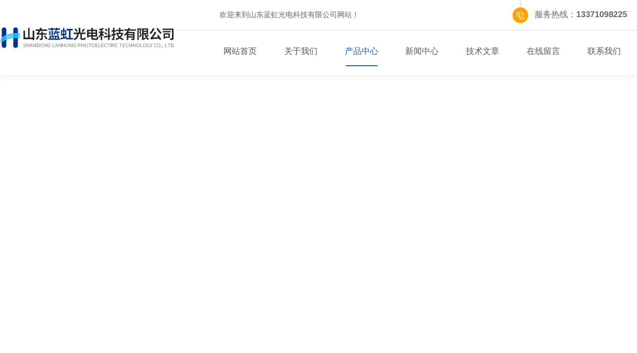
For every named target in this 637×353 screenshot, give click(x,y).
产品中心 (361, 51)
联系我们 (604, 51)
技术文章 (482, 51)
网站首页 (240, 51)
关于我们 (301, 51)
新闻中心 (422, 51)
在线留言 (543, 51)
